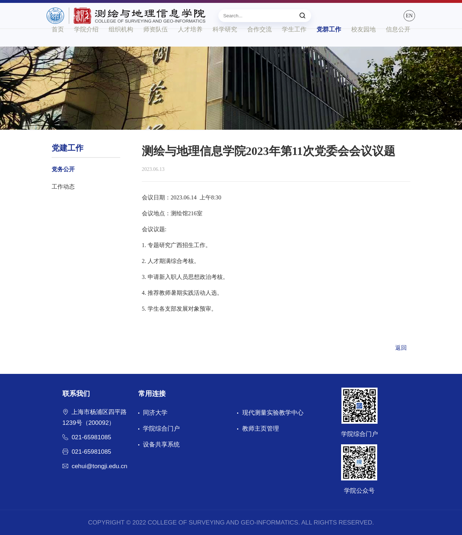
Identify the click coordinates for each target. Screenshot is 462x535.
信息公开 (398, 46)
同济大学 (155, 412)
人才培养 (190, 46)
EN (403, 19)
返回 (401, 348)
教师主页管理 (260, 428)
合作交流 (259, 46)
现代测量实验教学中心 (273, 412)
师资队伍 (155, 46)
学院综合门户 (161, 428)
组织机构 (121, 46)
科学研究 (225, 46)
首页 (58, 46)
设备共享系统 (161, 444)
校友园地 (363, 46)
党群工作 (329, 46)
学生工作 (294, 46)
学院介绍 (86, 46)
